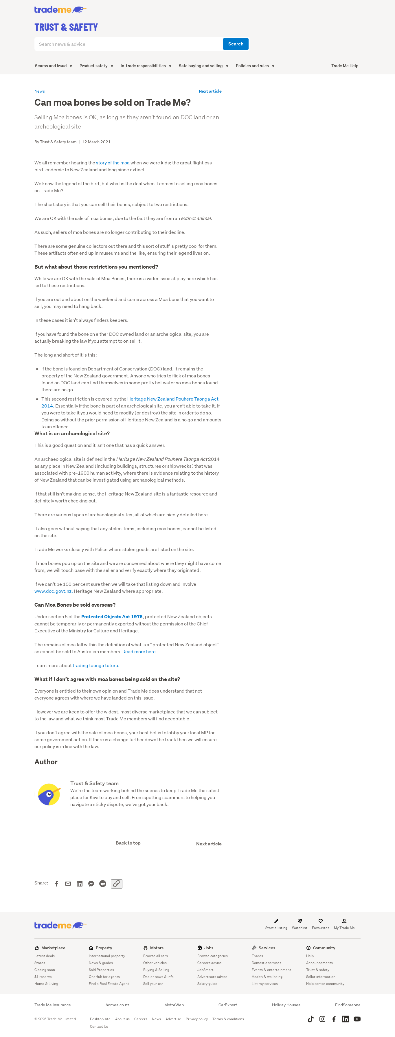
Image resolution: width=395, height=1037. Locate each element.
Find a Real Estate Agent (109, 983)
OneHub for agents (104, 976)
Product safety (96, 65)
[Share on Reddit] (102, 884)
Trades (257, 955)
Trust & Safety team (94, 783)
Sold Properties (101, 969)
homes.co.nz (117, 1004)
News (156, 1018)
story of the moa (113, 162)
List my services (265, 983)
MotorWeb (174, 1004)
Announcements (319, 962)
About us (122, 1018)
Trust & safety (317, 969)
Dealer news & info (158, 976)
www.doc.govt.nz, (53, 591)
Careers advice (209, 962)
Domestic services (266, 962)
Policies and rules (255, 65)
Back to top (128, 843)
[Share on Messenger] (91, 884)
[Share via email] (68, 884)
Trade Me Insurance (52, 1004)
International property (107, 955)
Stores (39, 962)
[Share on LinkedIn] (79, 884)
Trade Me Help (344, 65)
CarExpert (227, 1004)
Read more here (139, 651)
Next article (210, 91)
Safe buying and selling (203, 65)
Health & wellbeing (267, 976)
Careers (140, 1018)
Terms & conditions (228, 1018)
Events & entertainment (271, 969)
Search (235, 44)
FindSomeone (348, 1004)
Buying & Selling (156, 969)
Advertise (173, 1018)
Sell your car (153, 983)
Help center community (325, 983)
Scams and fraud (53, 65)
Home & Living (46, 983)
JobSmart (205, 969)
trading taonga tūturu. (96, 665)
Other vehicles (155, 962)
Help (310, 955)
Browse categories (212, 955)
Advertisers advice (212, 976)
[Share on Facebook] (56, 884)
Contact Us (99, 1026)
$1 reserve (43, 976)
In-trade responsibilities (146, 65)
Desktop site (100, 1018)
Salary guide (207, 983)
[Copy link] (116, 884)
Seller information (320, 976)
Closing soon (44, 969)
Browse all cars (155, 955)
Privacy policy (197, 1018)
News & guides (101, 962)
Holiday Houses (286, 1004)
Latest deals (44, 955)
